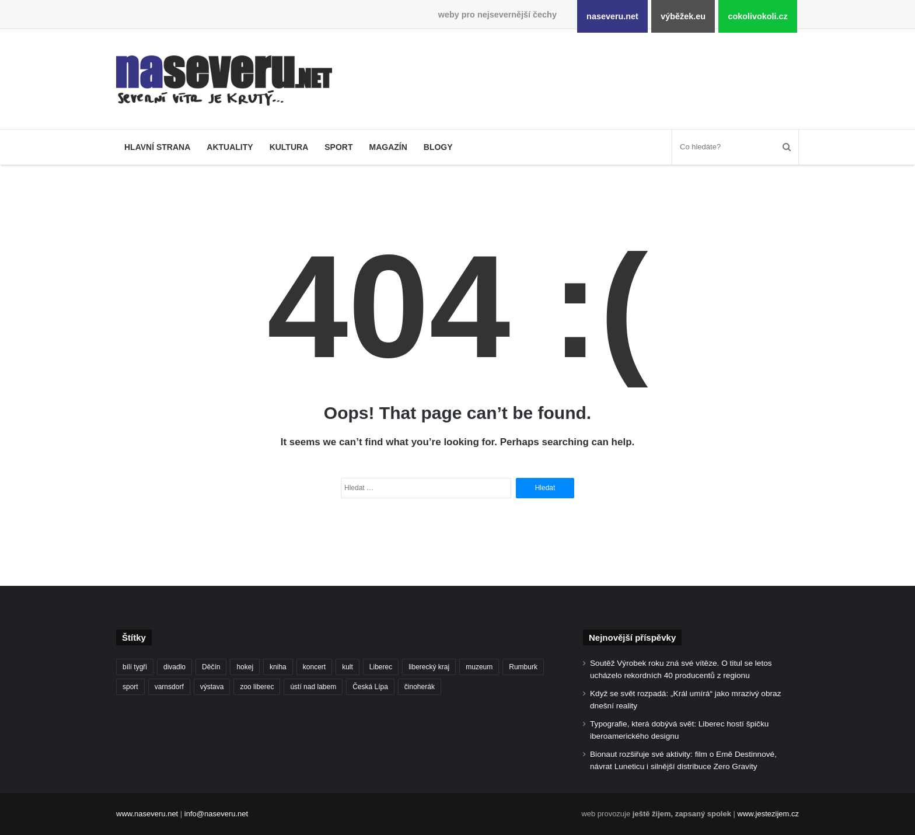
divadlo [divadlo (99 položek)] (174, 667)
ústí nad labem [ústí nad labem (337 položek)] (313, 687)
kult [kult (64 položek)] (347, 667)
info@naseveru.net (216, 813)
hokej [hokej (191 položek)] (244, 667)
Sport (338, 147)
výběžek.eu (683, 16)
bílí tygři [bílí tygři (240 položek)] (135, 667)
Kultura (289, 147)
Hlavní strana (157, 147)
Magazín (388, 147)
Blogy (438, 147)
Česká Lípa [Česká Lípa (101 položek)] (370, 687)
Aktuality (230, 147)
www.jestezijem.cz (768, 813)
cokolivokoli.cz (757, 16)
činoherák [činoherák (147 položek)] (419, 687)
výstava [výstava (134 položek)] (212, 687)
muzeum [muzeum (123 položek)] (479, 667)
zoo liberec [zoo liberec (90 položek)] (257, 687)
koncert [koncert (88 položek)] (314, 667)
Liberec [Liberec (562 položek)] (380, 667)
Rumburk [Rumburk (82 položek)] (523, 667)
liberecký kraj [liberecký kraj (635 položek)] (428, 667)
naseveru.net (612, 16)
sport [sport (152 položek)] (130, 687)
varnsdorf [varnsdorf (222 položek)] (169, 687)
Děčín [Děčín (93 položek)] (211, 667)
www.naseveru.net (147, 813)
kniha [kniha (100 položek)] (278, 667)
